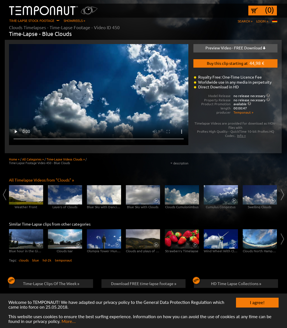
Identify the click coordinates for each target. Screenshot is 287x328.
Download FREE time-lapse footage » (143, 283)
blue (35, 260)
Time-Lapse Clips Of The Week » (44, 282)
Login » (262, 21)
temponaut (63, 260)
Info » (241, 135)
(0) (269, 9)
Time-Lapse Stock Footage (31, 20)
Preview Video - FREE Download (235, 47)
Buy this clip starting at (235, 63)
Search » (245, 21)
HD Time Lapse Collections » (227, 282)
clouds (24, 260)
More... (68, 322)
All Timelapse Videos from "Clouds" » (41, 179)
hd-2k (47, 260)
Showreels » (74, 20)
